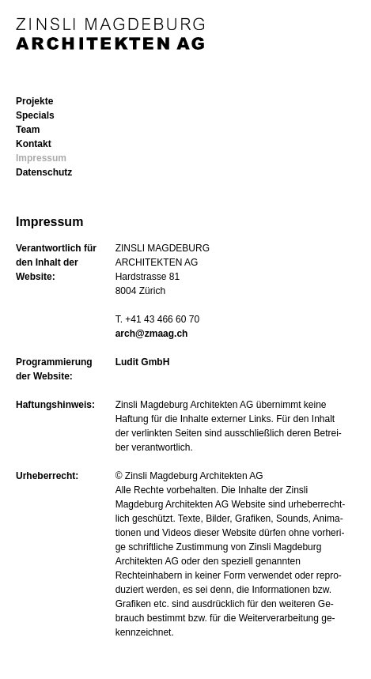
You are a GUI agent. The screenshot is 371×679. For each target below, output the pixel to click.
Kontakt (33, 143)
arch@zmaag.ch (151, 333)
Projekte (34, 101)
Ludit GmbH (142, 362)
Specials (35, 115)
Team (28, 129)
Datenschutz (44, 172)
